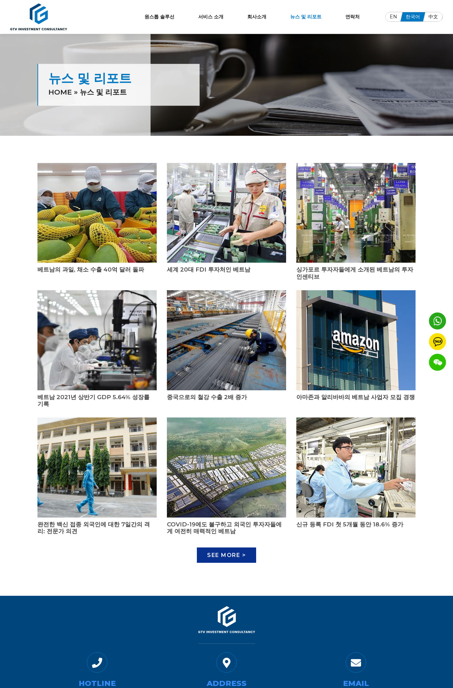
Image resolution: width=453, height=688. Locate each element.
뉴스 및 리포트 (306, 17)
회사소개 (256, 17)
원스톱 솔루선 (159, 17)
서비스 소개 (210, 17)
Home (60, 91)
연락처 (352, 17)
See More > (226, 555)
